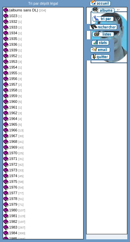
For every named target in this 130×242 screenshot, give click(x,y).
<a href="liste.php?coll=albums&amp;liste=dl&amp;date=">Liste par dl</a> (43, 119)
